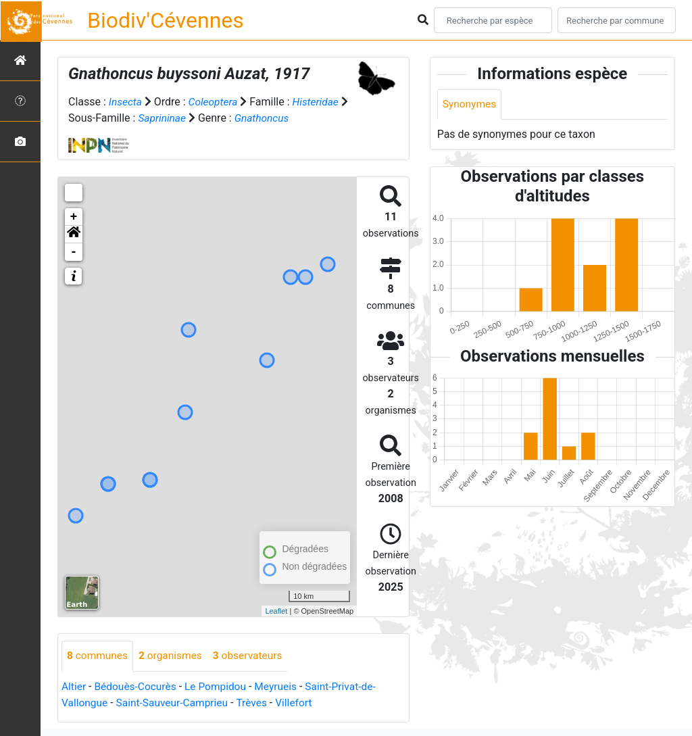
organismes (173, 655)
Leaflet (276, 610)
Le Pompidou (219, 686)
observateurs (253, 655)
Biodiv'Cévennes (165, 20)
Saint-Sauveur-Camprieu (175, 702)
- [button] (74, 252)
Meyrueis (282, 686)
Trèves (257, 702)
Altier (73, 686)
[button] (73, 234)
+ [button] (74, 217)
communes (98, 655)
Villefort (301, 702)
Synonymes (470, 104)
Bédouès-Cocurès (137, 686)
